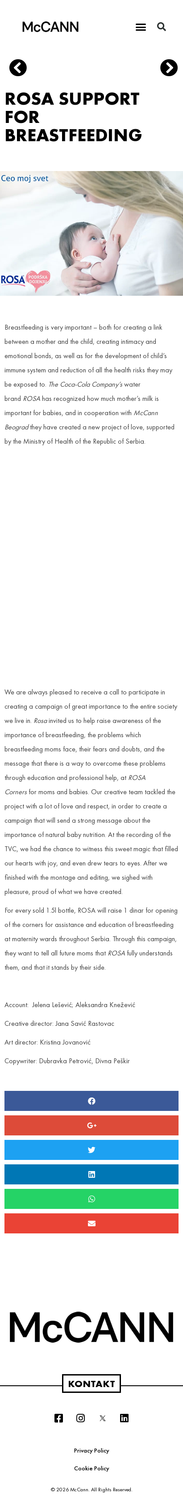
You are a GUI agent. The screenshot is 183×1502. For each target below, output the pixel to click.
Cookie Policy (91, 1468)
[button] (141, 26)
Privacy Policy (91, 1450)
